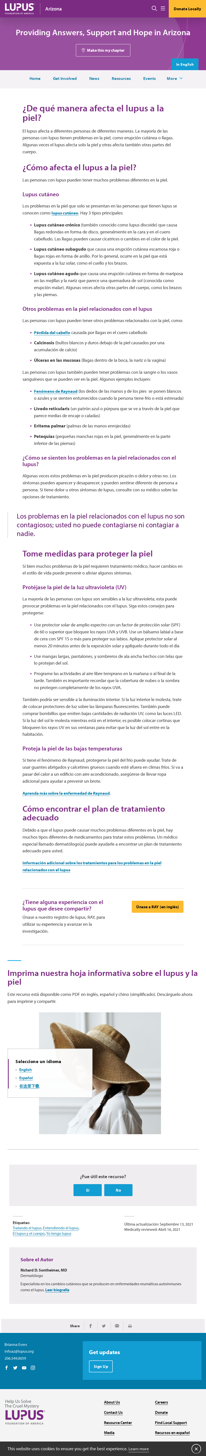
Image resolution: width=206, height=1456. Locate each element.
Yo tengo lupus (58, 1256)
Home (33, 79)
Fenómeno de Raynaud (57, 397)
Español (26, 1100)
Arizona (53, 8)
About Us (112, 1425)
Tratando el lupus (27, 1250)
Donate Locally (187, 8)
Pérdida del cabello (53, 338)
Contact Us (113, 1435)
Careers (161, 1425)
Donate (161, 1435)
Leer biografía (57, 1312)
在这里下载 (29, 1108)
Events (150, 79)
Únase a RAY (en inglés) (157, 923)
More (174, 79)
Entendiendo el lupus (60, 1250)
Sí (88, 1212)
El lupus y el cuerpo (29, 1256)
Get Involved (64, 79)
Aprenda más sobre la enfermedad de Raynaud (70, 809)
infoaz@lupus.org (19, 1374)
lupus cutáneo (66, 218)
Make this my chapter (105, 50)
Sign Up (101, 1389)
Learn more (139, 1448)
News (93, 79)
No (118, 1212)
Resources (121, 79)
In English (184, 64)
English (25, 1092)
